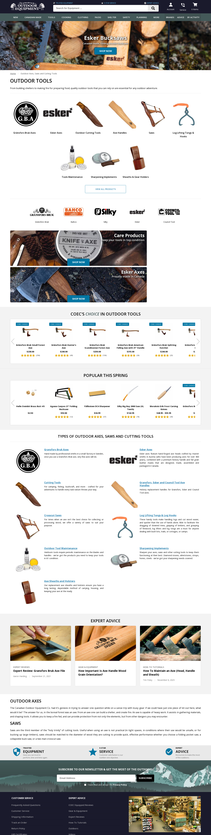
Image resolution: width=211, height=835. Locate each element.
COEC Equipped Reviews (80, 773)
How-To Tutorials (77, 789)
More (156, 17)
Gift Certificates (18, 801)
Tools (51, 17)
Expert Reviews (76, 784)
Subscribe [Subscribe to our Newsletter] (145, 746)
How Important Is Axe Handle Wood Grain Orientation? (102, 641)
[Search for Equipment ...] (102, 8)
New (15, 17)
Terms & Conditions (174, 831)
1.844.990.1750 (146, 814)
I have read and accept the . (107, 753)
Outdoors (73, 795)
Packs (98, 17)
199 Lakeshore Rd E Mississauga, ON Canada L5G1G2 (153, 810)
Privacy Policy (120, 753)
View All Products (105, 189)
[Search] (152, 8)
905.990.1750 (170, 814)
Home (13, 73)
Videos (72, 801)
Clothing (83, 17)
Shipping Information (21, 784)
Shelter (112, 17)
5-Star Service (109, 3)
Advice (180, 17)
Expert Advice (152, 3)
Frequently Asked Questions (24, 773)
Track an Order (18, 789)
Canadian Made (33, 17)
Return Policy (17, 795)
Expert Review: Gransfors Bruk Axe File (39, 639)
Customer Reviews (19, 806)
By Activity (193, 17)
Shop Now (105, 51)
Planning (142, 17)
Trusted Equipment (63, 3)
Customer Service (19, 778)
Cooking (66, 17)
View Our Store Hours (140, 819)
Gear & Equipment (77, 778)
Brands (170, 17)
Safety (126, 17)
